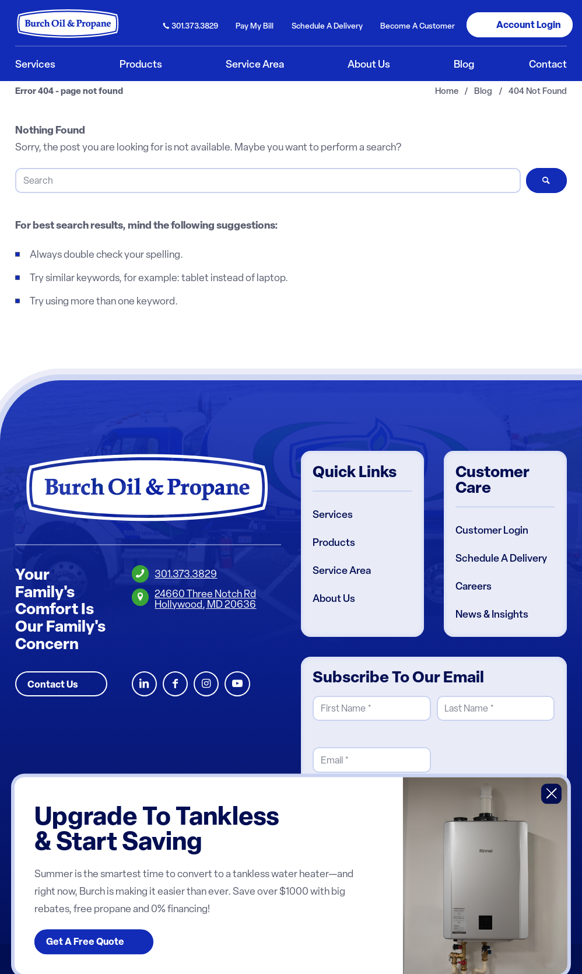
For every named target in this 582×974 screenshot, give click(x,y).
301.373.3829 (194, 25)
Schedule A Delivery (501, 558)
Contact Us (52, 684)
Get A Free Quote (85, 942)
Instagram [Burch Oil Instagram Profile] (206, 683)
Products (334, 542)
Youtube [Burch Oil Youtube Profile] (237, 683)
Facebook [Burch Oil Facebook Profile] (175, 683)
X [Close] (551, 793)
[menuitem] (191, 25)
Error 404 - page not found (69, 91)
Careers (473, 586)
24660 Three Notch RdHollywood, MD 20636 (205, 598)
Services (333, 514)
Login (528, 24)
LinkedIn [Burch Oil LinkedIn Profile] (144, 683)
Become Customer (417, 25)
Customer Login (491, 530)
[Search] (267, 180)
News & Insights (491, 614)
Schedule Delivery (327, 25)
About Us (334, 598)
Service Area (342, 570)
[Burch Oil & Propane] (68, 23)
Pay (255, 25)
